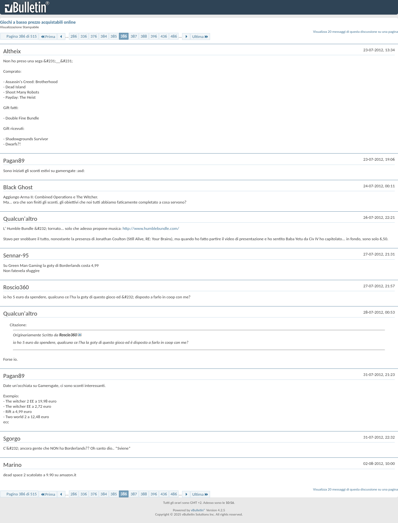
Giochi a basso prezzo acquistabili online (38, 22)
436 (164, 36)
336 (83, 36)
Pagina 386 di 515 (22, 36)
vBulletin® (198, 510)
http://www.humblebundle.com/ (151, 228)
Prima (47, 36)
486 (174, 36)
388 (143, 36)
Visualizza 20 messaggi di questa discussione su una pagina (355, 32)
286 (74, 36)
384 (103, 36)
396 (154, 36)
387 (133, 36)
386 (124, 36)
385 (114, 36)
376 (93, 36)
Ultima (200, 36)
